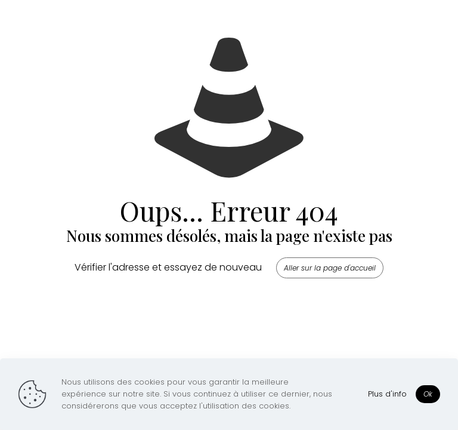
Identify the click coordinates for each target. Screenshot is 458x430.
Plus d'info (387, 394)
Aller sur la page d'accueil (330, 268)
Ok (427, 394)
